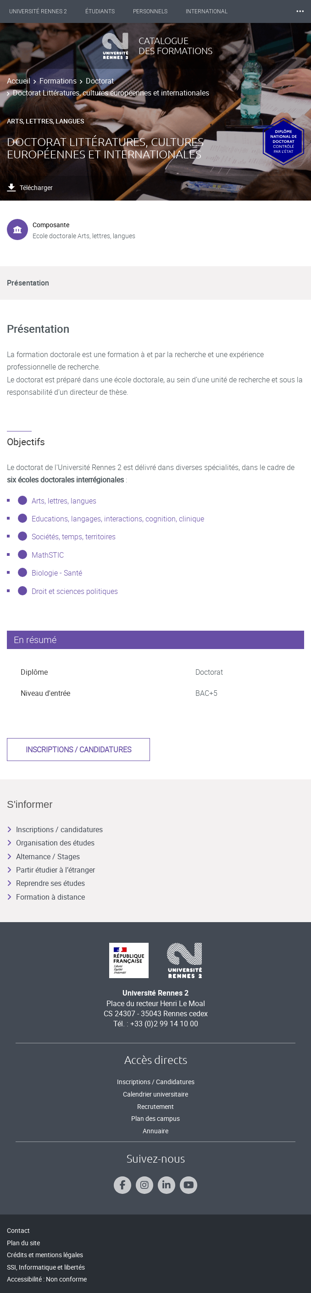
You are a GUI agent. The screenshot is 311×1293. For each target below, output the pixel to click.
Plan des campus (155, 1118)
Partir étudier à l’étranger (51, 870)
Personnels (150, 11)
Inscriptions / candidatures (78, 749)
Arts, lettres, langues (64, 501)
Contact (18, 1230)
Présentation (28, 283)
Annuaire (155, 1130)
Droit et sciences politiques (75, 591)
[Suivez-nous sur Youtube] (188, 1185)
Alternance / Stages (43, 856)
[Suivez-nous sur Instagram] (144, 1185)
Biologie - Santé (57, 573)
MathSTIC (48, 555)
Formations (58, 81)
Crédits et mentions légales (45, 1254)
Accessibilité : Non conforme (47, 1279)
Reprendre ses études (46, 883)
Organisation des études (50, 843)
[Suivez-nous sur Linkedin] (166, 1185)
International (207, 11)
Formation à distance (46, 897)
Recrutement (155, 1106)
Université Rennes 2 (38, 11)
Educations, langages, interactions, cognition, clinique (118, 519)
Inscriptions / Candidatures (155, 1081)
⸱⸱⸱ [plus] (300, 11)
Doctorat (100, 81)
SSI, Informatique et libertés (46, 1267)
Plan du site (23, 1242)
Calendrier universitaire (155, 1094)
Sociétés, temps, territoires (74, 537)
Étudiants (100, 11)
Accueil (18, 81)
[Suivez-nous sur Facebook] (122, 1185)
